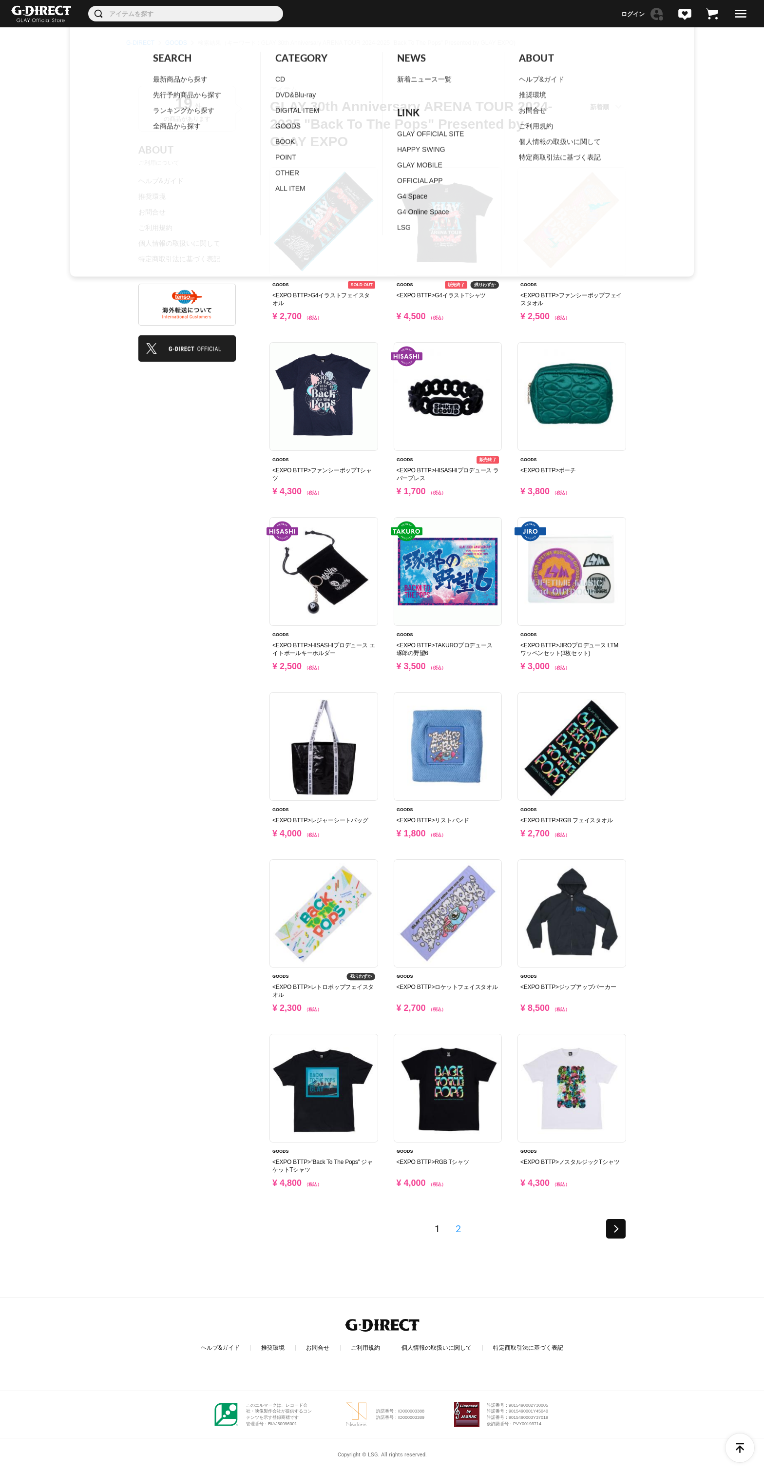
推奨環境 (152, 196)
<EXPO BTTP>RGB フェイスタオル (566, 820)
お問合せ (152, 212)
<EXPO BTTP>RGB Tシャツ (433, 1162)
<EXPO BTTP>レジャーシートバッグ (320, 820)
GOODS (176, 43)
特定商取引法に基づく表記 (179, 259)
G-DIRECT (140, 43)
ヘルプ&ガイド (161, 181)
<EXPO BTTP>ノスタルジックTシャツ (569, 1162)
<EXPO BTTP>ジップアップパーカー (568, 987)
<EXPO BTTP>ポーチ (548, 470)
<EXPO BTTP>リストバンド (433, 820)
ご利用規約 (155, 228)
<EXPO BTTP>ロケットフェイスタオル (447, 987)
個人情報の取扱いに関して (179, 243)
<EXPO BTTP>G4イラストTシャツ (441, 295)
